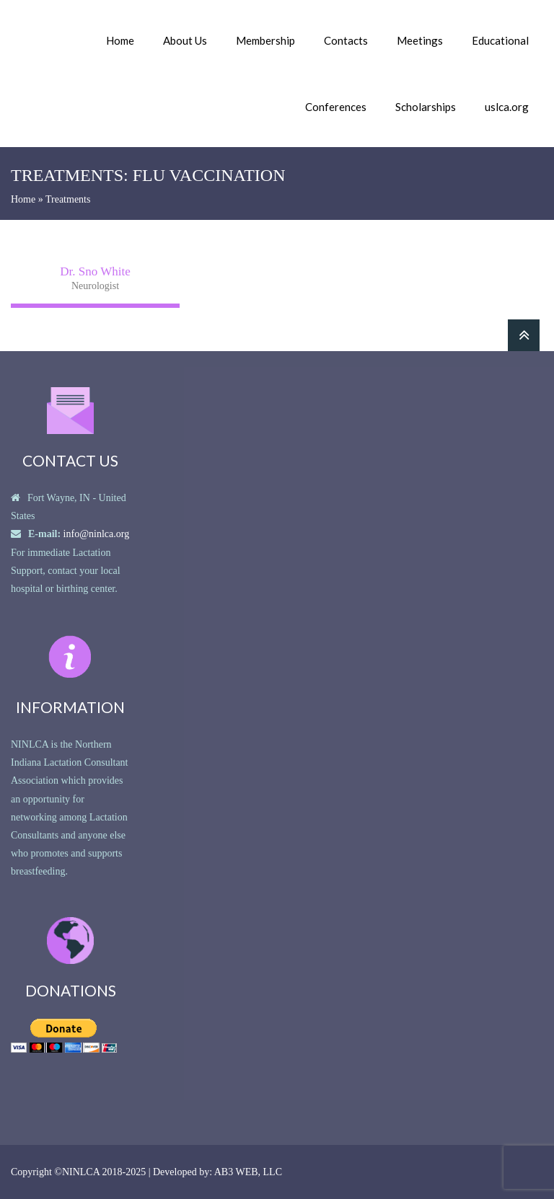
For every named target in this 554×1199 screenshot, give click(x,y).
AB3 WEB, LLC (248, 1172)
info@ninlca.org (96, 533)
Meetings (420, 40)
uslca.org (507, 106)
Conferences (335, 106)
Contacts (346, 40)
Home (120, 40)
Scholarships (425, 106)
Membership (265, 40)
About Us (185, 40)
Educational (500, 40)
